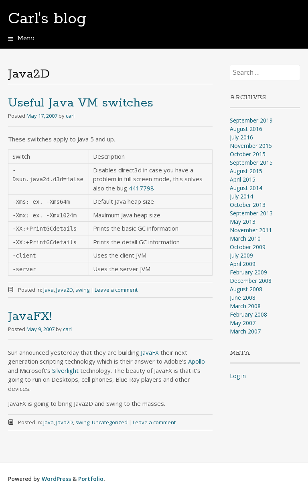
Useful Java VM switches (80, 103)
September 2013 (251, 213)
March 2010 (245, 238)
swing (82, 289)
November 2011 (251, 230)
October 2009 (247, 247)
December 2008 (251, 280)
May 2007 (242, 323)
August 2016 (246, 129)
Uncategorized (110, 422)
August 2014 (246, 188)
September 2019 (251, 120)
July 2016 (241, 137)
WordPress (56, 479)
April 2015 (242, 179)
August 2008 (246, 289)
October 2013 (247, 205)
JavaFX (150, 352)
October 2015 (247, 154)
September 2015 (251, 162)
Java (48, 289)
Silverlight (65, 370)
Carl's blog (47, 19)
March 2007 (245, 331)
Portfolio (90, 479)
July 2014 (241, 196)
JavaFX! (30, 316)
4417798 (141, 188)
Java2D (64, 289)
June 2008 (242, 297)
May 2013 (242, 221)
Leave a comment (116, 289)
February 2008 (248, 314)
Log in (238, 376)
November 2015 (251, 145)
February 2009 (248, 272)
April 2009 (242, 264)
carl (70, 115)
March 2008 (245, 306)
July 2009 (241, 255)
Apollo (196, 361)
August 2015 (246, 171)
